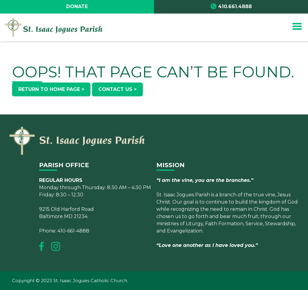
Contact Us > (117, 89)
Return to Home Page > (51, 89)
